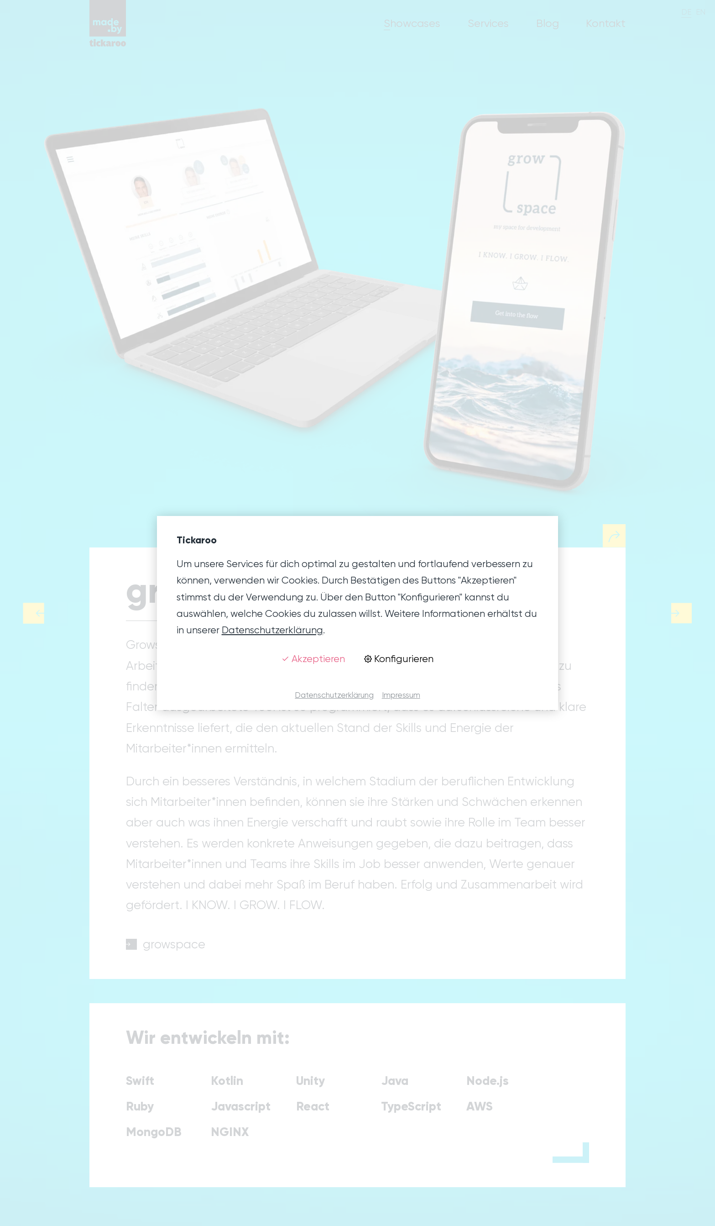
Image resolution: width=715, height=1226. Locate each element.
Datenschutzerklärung (272, 630)
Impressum (401, 695)
